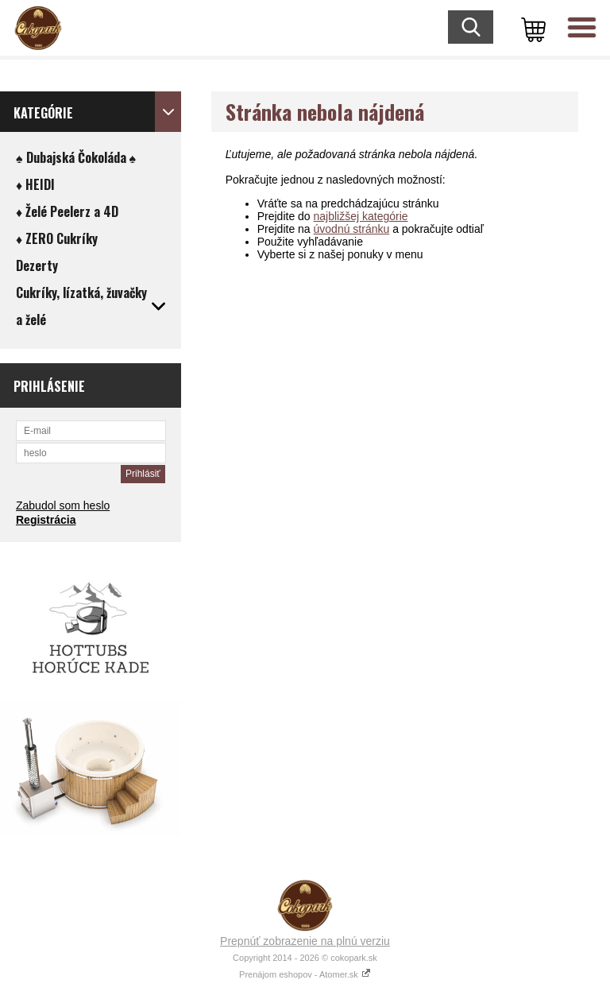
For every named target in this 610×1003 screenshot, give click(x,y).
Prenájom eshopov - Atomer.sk (305, 974)
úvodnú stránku (352, 229)
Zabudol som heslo (63, 505)
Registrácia (45, 519)
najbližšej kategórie (361, 216)
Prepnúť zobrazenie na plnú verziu (305, 941)
